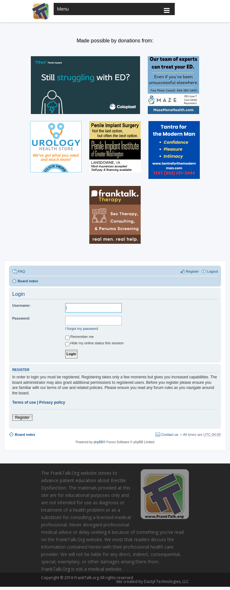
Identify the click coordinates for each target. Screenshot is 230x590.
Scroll (217, 576)
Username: (21, 305)
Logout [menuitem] (212, 271)
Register (22, 417)
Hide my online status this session (94, 344)
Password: (21, 318)
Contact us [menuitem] (169, 434)
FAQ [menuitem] (21, 271)
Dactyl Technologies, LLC (165, 581)
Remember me (79, 337)
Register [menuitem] (192, 271)
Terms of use (24, 402)
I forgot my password (81, 328)
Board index (25, 434)
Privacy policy (52, 402)
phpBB (98, 442)
